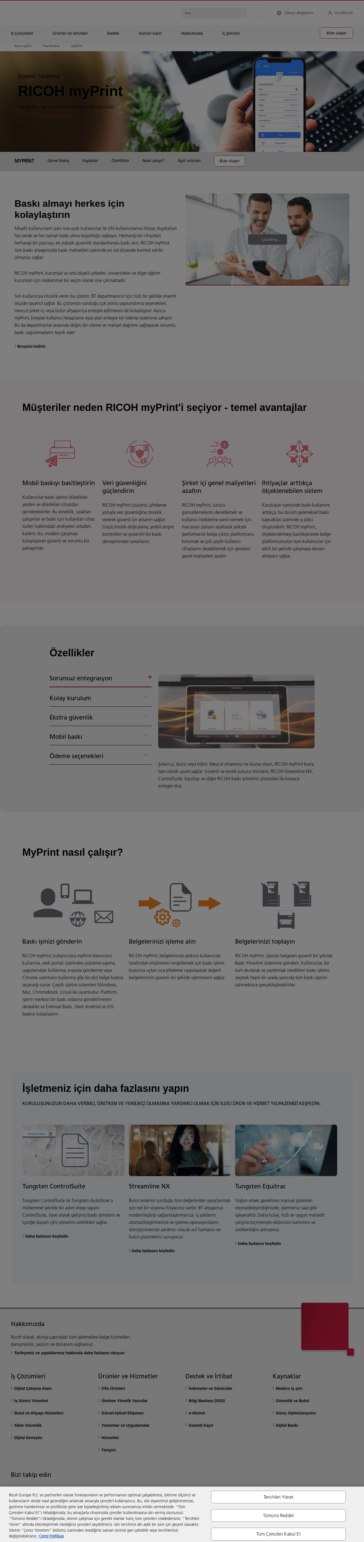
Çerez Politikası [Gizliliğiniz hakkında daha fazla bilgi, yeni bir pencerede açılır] (51, 1536)
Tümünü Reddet (278, 1515)
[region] (182, 1514)
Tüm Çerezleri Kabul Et (278, 1534)
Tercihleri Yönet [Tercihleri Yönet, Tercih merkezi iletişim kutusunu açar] (279, 1497)
